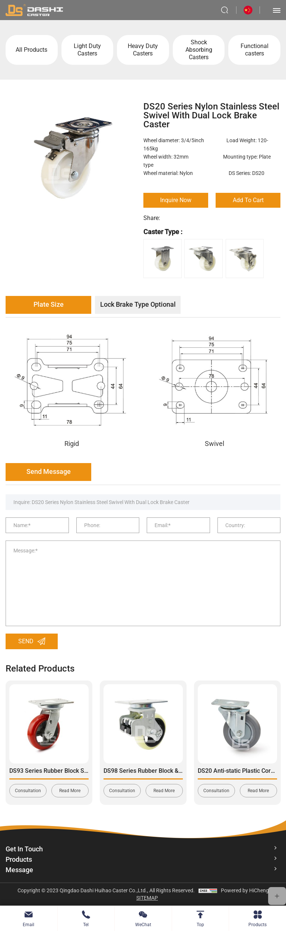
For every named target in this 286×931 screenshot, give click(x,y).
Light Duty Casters (87, 49)
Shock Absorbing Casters (198, 50)
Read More (69, 790)
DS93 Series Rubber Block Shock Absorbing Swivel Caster (86, 770)
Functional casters (254, 49)
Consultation (28, 790)
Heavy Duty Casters (143, 49)
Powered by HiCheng (245, 890)
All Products (31, 49)
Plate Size (49, 304)
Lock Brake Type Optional (138, 304)
